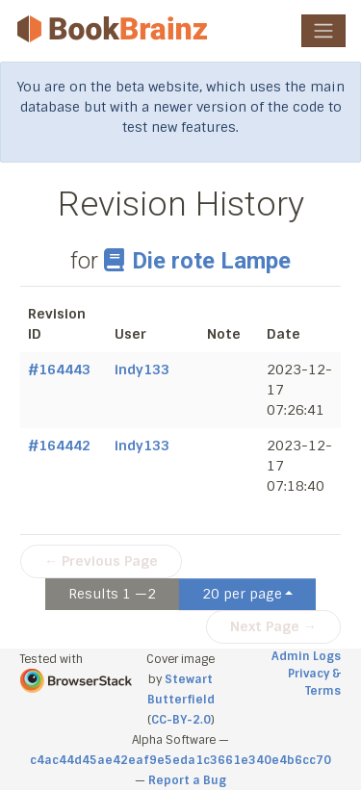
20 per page (242, 593)
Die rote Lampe (197, 260)
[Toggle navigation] (323, 30)
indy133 (142, 369)
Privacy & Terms (314, 682)
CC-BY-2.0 (181, 719)
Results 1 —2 (112, 593)
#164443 (59, 369)
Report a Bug (187, 780)
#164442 (59, 445)
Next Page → (273, 626)
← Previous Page (101, 561)
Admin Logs (306, 656)
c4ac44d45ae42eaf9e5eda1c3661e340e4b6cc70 (180, 760)
